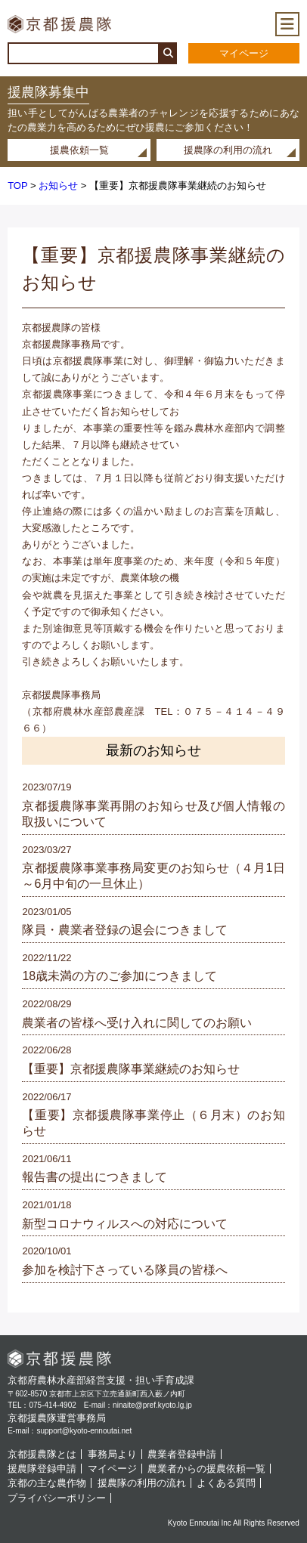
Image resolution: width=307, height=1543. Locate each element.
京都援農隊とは (42, 1454)
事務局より (112, 1454)
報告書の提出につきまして (94, 1176)
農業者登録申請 (181, 1454)
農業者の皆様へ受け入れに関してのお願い (137, 1022)
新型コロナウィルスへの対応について (125, 1223)
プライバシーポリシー (57, 1498)
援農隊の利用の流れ (228, 150)
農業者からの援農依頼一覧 (206, 1468)
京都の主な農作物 (47, 1483)
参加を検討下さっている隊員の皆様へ (125, 1269)
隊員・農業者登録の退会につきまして (125, 929)
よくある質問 (226, 1483)
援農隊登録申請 (42, 1468)
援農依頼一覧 (79, 150)
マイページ (243, 53)
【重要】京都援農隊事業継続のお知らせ (131, 1068)
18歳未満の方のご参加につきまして (119, 975)
